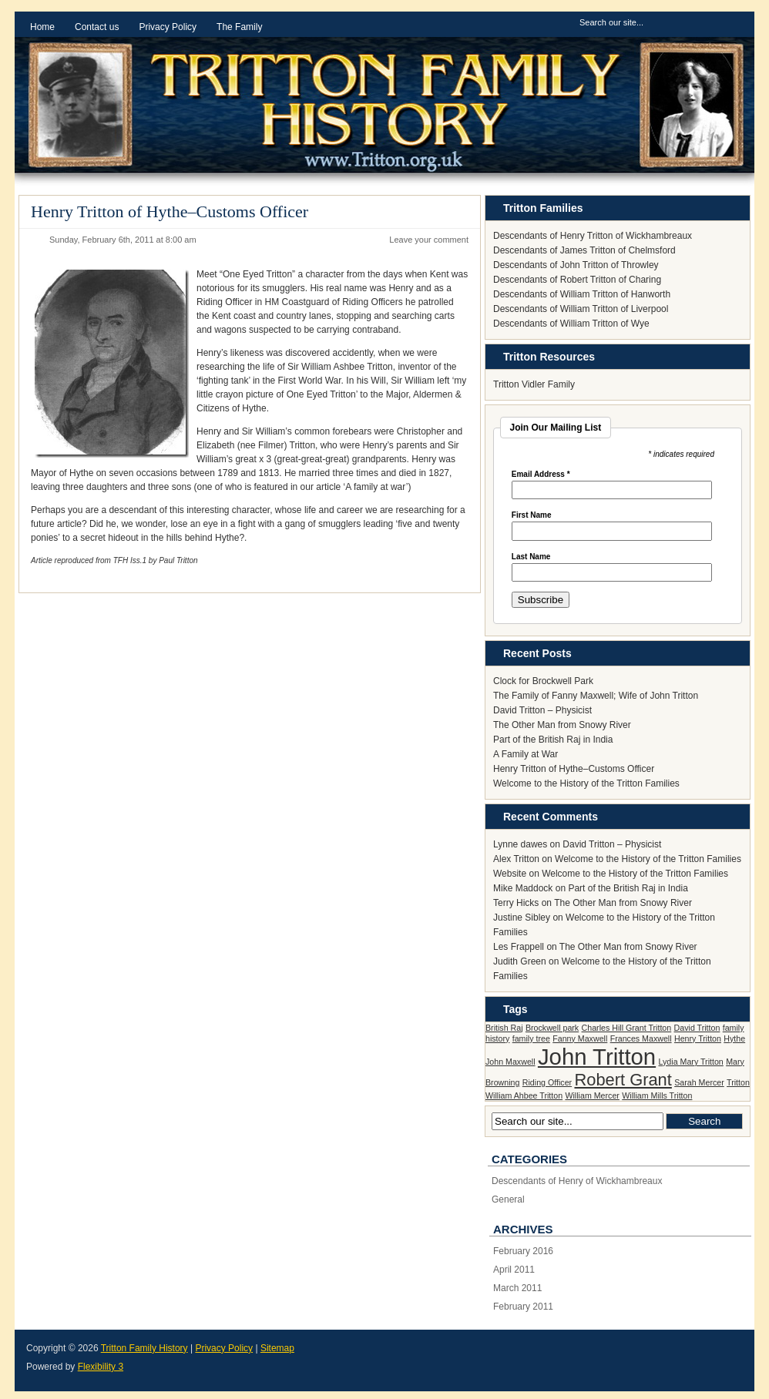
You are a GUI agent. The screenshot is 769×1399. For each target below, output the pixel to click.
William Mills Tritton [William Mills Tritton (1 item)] (657, 1095)
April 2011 (514, 1269)
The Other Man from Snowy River (562, 725)
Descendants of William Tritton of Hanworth (581, 294)
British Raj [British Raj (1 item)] (504, 1027)
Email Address (541, 474)
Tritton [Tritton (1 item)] (738, 1082)
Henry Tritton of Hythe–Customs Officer (169, 211)
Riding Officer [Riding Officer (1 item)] (547, 1082)
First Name (532, 515)
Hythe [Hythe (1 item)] (734, 1038)
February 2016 (523, 1251)
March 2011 (517, 1288)
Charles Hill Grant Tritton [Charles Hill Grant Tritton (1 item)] (627, 1027)
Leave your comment (428, 239)
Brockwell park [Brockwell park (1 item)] (552, 1027)
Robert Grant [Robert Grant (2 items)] (622, 1079)
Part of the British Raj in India (553, 739)
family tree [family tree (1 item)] (531, 1038)
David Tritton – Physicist (542, 710)
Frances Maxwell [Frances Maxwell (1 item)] (641, 1038)
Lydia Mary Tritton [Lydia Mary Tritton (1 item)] (691, 1061)
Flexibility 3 (100, 1366)
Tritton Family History (144, 1348)
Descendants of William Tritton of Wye (571, 323)
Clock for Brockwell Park (543, 681)
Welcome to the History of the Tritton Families (586, 783)
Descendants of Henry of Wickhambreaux (577, 1181)
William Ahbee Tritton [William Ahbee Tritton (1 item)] (523, 1095)
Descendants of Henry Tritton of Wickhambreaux (592, 235)
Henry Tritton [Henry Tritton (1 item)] (697, 1038)
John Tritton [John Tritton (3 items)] (597, 1056)
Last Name (531, 557)
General (508, 1199)
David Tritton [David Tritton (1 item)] (697, 1027)
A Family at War (525, 754)
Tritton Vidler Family (534, 384)
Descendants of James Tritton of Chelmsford (584, 250)
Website (509, 873)
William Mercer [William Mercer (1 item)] (592, 1095)
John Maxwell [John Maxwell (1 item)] (510, 1061)
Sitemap (277, 1348)
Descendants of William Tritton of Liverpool (580, 309)
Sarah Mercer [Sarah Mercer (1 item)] (699, 1082)
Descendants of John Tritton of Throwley (576, 265)
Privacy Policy (224, 1348)
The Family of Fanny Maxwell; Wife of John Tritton (595, 695)
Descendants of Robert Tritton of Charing (577, 279)
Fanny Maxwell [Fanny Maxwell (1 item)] (579, 1038)
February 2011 (523, 1306)
